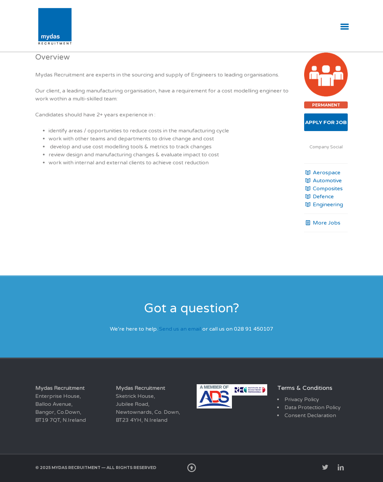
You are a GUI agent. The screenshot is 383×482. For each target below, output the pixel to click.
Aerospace (322, 172)
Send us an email (180, 329)
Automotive (323, 180)
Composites (323, 188)
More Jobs (322, 223)
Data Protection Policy (313, 407)
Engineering (323, 204)
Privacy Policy (302, 399)
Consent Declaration (310, 415)
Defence (319, 196)
